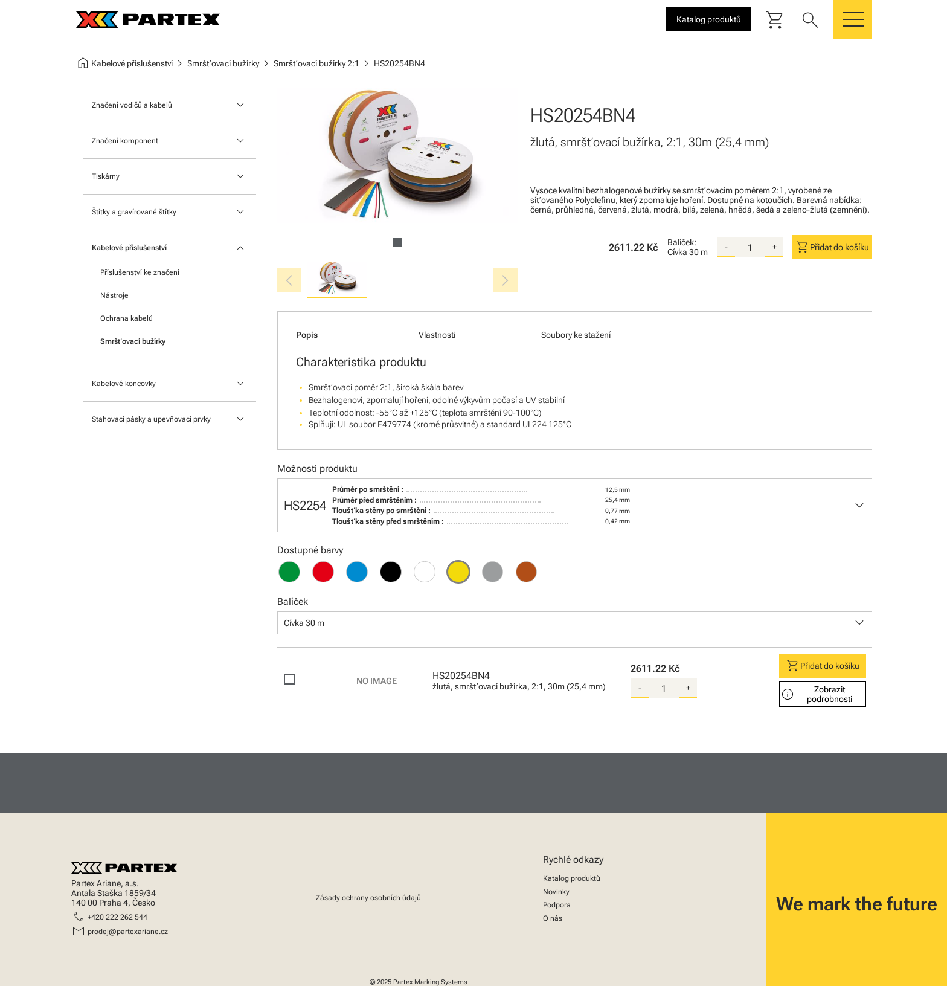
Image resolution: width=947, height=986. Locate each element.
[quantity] (750, 247)
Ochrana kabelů (126, 318)
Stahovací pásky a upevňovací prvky (151, 419)
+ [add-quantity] (774, 246)
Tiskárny (106, 176)
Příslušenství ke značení (139, 272)
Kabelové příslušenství (129, 247)
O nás (552, 918)
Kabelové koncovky (124, 383)
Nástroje (114, 295)
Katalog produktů (571, 878)
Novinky (556, 892)
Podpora (557, 905)
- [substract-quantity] (726, 246)
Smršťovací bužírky (132, 341)
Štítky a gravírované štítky (134, 212)
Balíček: (681, 242)
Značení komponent (125, 141)
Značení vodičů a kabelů (132, 105)
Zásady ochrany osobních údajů (368, 898)
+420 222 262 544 (117, 917)
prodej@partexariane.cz (128, 931)
